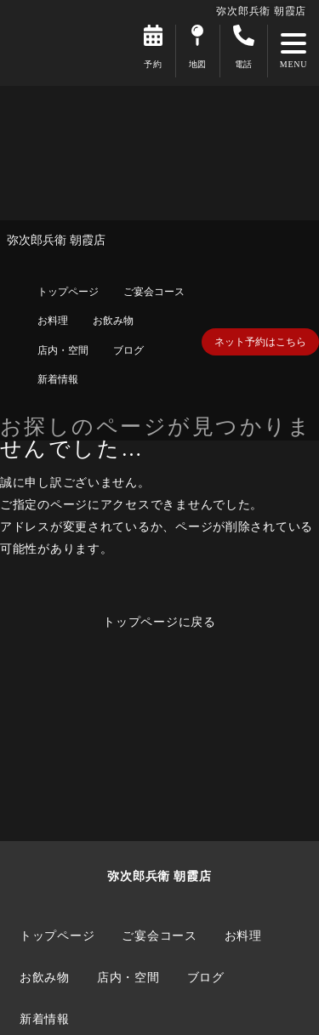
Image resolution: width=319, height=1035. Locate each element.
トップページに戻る (159, 621)
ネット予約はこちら (260, 342)
